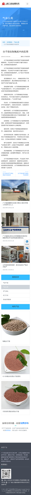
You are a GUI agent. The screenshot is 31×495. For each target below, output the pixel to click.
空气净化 (5, 291)
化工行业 (5, 295)
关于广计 (4, 447)
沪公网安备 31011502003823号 (13, 491)
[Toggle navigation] (27, 3)
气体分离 (16, 42)
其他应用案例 (7, 299)
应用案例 (9, 42)
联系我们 (8, 430)
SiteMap (23, 492)
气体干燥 (5, 283)
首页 (4, 42)
